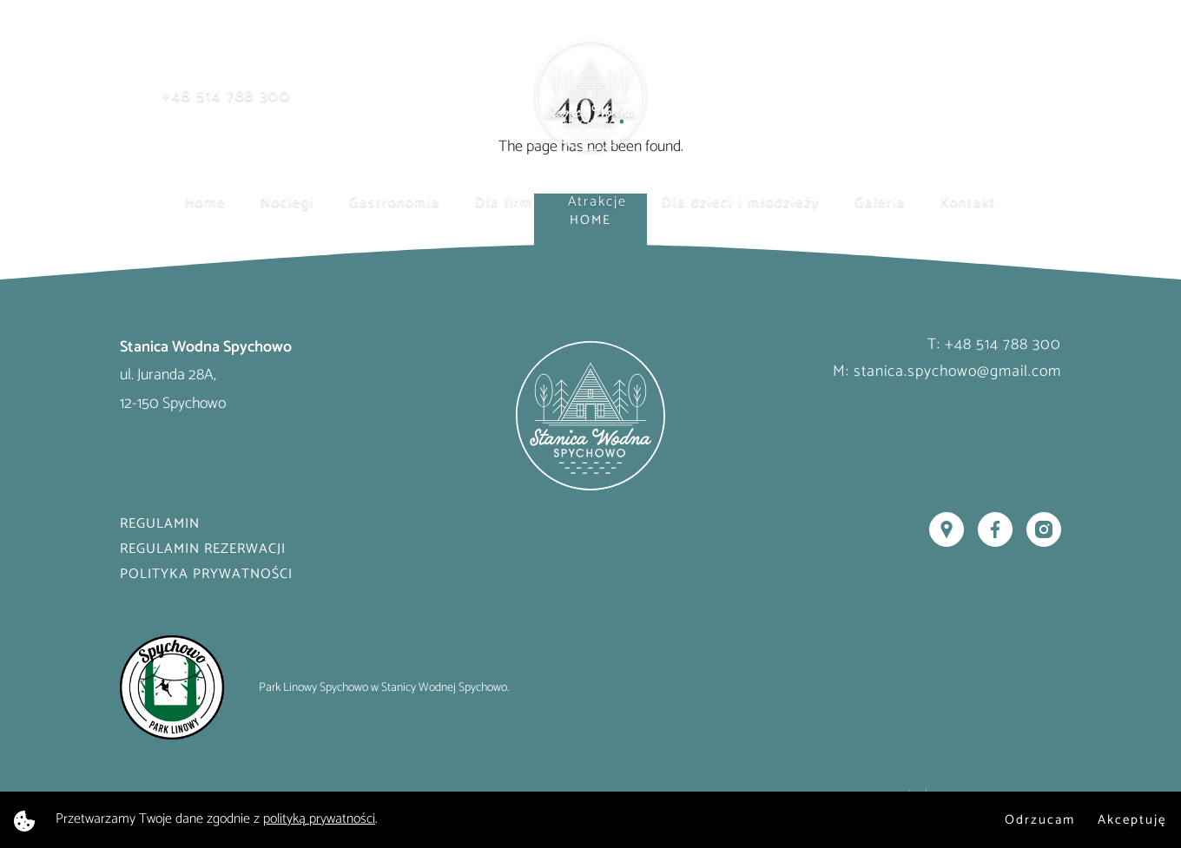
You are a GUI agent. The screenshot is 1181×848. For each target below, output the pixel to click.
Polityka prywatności (206, 574)
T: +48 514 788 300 (994, 345)
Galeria (880, 202)
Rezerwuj (989, 96)
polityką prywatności (319, 819)
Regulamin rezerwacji (203, 549)
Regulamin (160, 524)
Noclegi (287, 202)
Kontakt (968, 202)
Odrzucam (1040, 820)
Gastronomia (394, 202)
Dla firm (504, 202)
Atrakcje (597, 202)
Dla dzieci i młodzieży (741, 202)
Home (205, 202)
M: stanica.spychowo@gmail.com (947, 371)
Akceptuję (1132, 820)
